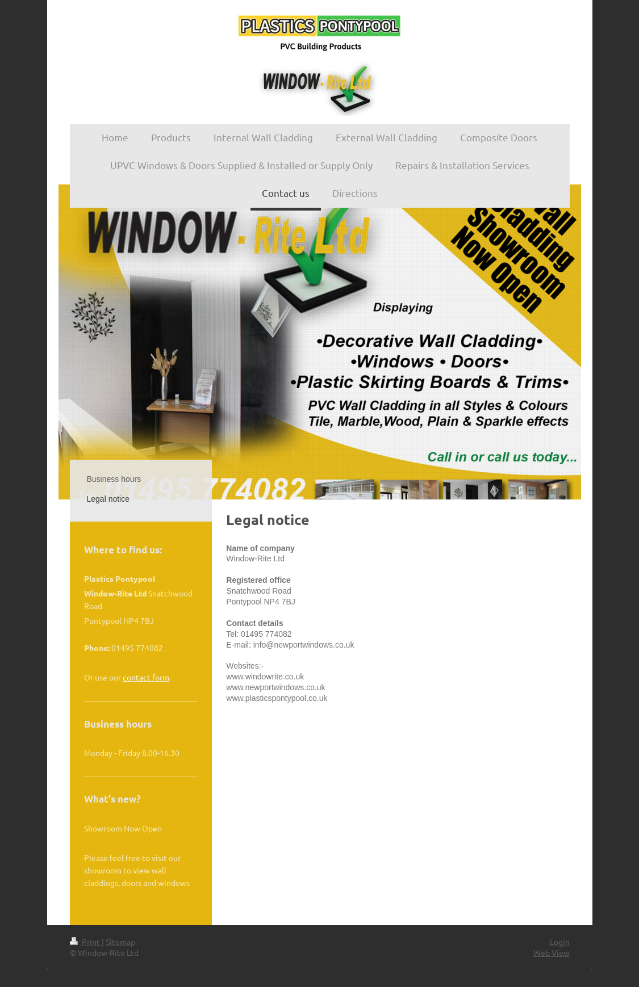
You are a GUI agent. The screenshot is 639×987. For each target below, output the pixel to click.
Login (560, 941)
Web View (551, 952)
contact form (146, 677)
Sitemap (120, 941)
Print (86, 941)
